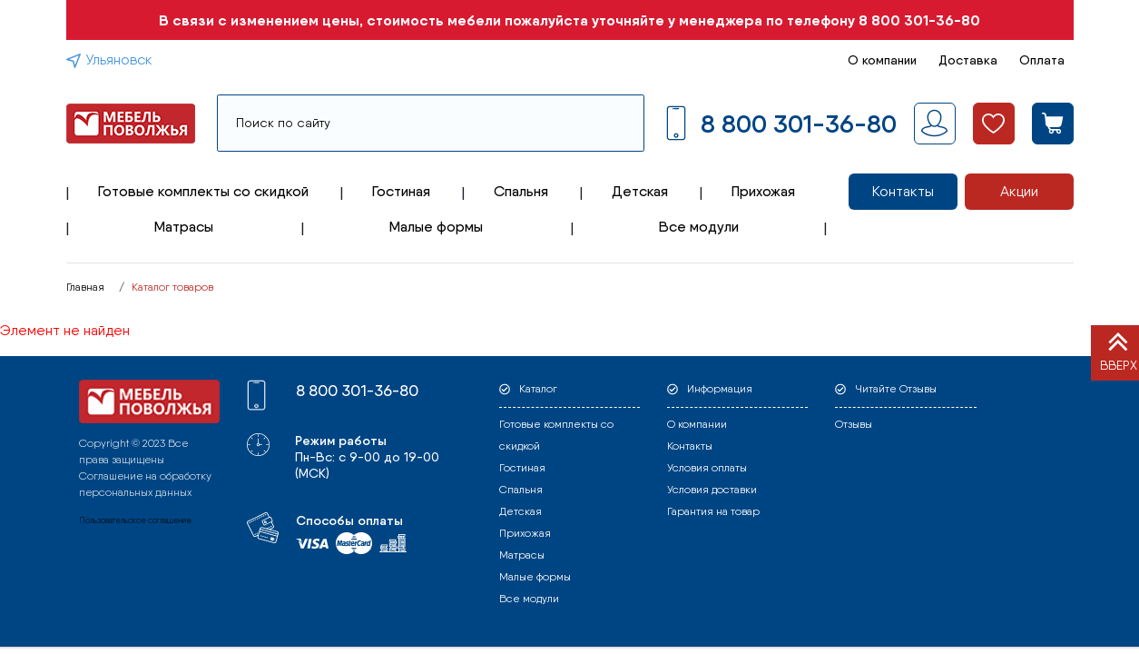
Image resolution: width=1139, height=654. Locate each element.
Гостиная (401, 191)
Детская (640, 191)
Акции (1019, 191)
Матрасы (183, 226)
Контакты (903, 191)
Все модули (699, 226)
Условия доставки (712, 489)
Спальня (521, 191)
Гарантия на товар (713, 511)
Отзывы (853, 424)
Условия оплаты (707, 467)
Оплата (1042, 60)
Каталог (538, 388)
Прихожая (763, 191)
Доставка (967, 60)
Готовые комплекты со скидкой (203, 191)
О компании (882, 60)
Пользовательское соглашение (135, 520)
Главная (85, 287)
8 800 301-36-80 (919, 20)
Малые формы (436, 226)
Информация (719, 388)
